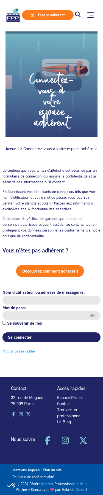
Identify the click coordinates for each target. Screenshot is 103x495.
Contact (64, 403)
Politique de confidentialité (33, 476)
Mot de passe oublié (18, 351)
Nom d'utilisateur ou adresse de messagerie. (43, 292)
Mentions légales (26, 469)
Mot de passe (14, 308)
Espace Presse (70, 397)
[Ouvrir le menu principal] (91, 15)
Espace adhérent (48, 14)
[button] (78, 15)
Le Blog (64, 421)
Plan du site (52, 469)
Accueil (12, 149)
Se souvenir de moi (22, 323)
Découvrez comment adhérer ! (44, 271)
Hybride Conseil (74, 489)
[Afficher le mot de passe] (91, 315)
